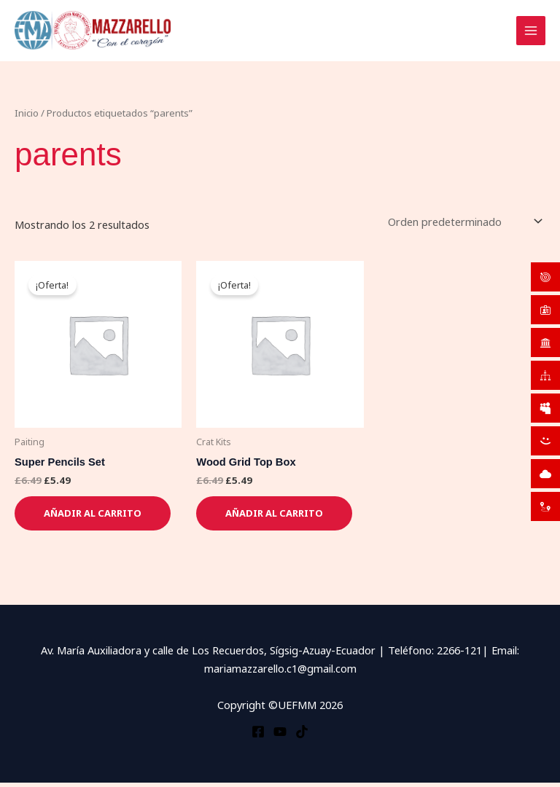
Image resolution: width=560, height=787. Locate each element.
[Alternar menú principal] (530, 32)
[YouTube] (280, 735)
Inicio (27, 116)
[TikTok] (301, 735)
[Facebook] (258, 735)
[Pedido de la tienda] (463, 225)
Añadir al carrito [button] (92, 517)
